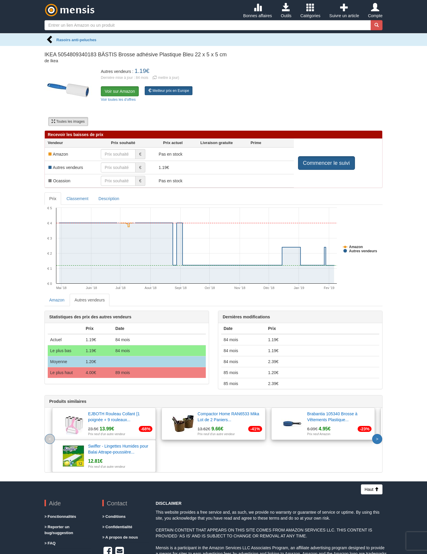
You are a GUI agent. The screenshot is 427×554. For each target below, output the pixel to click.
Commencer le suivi (326, 163)
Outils (286, 10)
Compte (375, 10)
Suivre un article (344, 10)
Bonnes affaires (257, 10)
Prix (52, 198)
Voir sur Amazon (120, 91)
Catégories (310, 10)
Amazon (56, 300)
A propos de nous (120, 505)
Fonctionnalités (60, 484)
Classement (77, 198)
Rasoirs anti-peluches (76, 40)
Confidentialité (117, 494)
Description (108, 198)
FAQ (49, 511)
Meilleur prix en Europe (168, 91)
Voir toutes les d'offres (118, 100)
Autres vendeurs (89, 300)
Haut (372, 457)
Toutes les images (68, 121)
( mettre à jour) (165, 78)
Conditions (114, 484)
